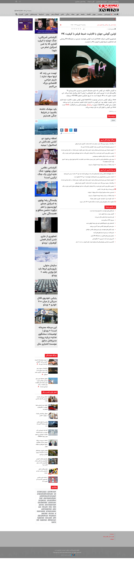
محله (72, 14)
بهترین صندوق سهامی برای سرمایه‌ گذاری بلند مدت (41, 428)
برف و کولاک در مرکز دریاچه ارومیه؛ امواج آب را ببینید (99, 169)
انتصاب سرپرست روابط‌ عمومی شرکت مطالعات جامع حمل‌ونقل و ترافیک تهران (41, 449)
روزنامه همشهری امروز (113, 2)
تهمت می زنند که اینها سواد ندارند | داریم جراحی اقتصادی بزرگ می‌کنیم (48, 79)
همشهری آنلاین (108, 8)
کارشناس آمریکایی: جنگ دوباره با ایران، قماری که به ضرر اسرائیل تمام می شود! (47, 44)
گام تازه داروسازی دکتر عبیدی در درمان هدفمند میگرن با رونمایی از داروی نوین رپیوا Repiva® (41, 438)
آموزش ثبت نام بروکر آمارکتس (48, 502)
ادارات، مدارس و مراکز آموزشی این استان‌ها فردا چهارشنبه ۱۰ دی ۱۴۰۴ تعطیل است (92, 183)
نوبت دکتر (51, 519)
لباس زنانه (44, 513)
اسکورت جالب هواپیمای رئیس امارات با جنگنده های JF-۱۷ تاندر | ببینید (95, 213)
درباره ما (111, 540)
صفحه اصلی (113, 25)
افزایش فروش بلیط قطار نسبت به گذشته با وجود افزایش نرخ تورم (41, 458)
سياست (100, 14)
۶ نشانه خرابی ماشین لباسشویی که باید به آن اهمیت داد (41, 485)
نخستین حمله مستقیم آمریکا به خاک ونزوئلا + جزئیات (99, 203)
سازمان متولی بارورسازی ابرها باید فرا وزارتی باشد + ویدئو (47, 270)
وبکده (50, 513)
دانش (62, 14)
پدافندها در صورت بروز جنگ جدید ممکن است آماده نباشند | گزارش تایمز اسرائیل (92, 144)
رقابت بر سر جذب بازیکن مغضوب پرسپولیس (102, 161)
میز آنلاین (106, 25)
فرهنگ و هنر (55, 14)
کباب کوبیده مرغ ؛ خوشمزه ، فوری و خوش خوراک (100, 210)
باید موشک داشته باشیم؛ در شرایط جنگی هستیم (48, 112)
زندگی (67, 14)
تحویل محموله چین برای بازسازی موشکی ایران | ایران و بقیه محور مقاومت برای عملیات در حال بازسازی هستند (41, 386)
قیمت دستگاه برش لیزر (47, 505)
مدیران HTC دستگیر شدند (107, 231)
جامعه (83, 14)
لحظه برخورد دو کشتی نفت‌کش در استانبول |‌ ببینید (48, 142)
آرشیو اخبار (107, 14)
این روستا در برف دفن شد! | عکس (104, 200)
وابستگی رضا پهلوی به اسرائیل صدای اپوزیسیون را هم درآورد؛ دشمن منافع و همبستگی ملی (46, 207)
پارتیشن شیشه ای (51, 517)
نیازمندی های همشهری (101, 2)
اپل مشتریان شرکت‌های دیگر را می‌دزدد (103, 228)
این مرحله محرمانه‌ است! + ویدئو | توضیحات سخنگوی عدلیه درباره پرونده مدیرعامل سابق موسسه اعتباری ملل (47, 336)
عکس (26, 14)
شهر (77, 14)
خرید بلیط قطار (52, 526)
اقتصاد (88, 14)
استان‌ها (41, 14)
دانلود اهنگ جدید (42, 508)
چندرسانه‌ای (33, 14)
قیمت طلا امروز (51, 498)
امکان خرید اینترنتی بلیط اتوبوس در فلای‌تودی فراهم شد (42, 411)
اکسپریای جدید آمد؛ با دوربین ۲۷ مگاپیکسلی (102, 250)
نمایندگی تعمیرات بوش (49, 504)
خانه (116, 14)
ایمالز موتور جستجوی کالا (48, 520)
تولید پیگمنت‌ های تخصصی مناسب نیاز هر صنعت (41, 477)
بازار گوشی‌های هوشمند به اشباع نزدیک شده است (100, 222)
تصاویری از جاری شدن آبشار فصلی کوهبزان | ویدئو (48, 239)
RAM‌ (67, 105)
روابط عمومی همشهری (80, 2)
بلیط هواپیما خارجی (46, 515)
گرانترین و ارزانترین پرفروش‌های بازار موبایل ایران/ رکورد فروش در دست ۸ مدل (93, 253)
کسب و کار (20, 14)
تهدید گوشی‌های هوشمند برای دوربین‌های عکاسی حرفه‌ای (98, 240)
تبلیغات (112, 545)
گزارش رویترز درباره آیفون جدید (105, 225)
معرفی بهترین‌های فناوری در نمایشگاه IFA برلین (101, 247)
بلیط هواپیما (40, 524)
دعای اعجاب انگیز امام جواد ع (45, 500)
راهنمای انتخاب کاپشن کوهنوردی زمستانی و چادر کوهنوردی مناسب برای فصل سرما (41, 468)
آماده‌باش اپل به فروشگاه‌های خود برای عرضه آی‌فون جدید (98, 234)
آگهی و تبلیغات (90, 2)
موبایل (113, 120)
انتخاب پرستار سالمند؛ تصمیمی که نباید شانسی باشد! (41, 403)
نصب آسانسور (52, 508)
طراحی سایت (48, 524)
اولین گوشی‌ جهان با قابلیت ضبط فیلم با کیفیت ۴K (88, 34)
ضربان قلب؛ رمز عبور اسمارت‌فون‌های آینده (102, 243)
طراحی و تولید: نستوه (68, 561)
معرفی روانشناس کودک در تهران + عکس (41, 419)
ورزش (47, 14)
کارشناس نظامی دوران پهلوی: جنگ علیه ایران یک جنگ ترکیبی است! (47, 173)
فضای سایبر (100, 25)
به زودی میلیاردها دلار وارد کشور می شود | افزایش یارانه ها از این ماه (95, 147)
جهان (94, 14)
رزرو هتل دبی (42, 506)
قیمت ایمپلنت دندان (50, 511)
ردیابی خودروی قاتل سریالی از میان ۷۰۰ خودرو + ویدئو (47, 301)
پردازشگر (89, 105)
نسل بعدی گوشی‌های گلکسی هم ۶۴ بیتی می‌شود (100, 237)
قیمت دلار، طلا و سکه (108, 542)
